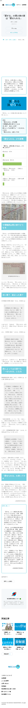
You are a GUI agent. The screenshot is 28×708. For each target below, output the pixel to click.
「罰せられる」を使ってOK (11, 132)
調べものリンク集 (6, 691)
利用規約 (3, 686)
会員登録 (24, 4)
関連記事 (6, 654)
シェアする (14, 32)
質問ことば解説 (14, 21)
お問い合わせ (5, 683)
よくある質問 (5, 680)
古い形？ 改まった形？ (10, 126)
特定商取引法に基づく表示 (8, 688)
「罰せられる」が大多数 (10, 122)
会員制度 (3, 678)
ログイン (19, 4)
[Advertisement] (14, 58)
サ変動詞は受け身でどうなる (11, 124)
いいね (14, 28)
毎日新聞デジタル (6, 694)
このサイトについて (6, 675)
